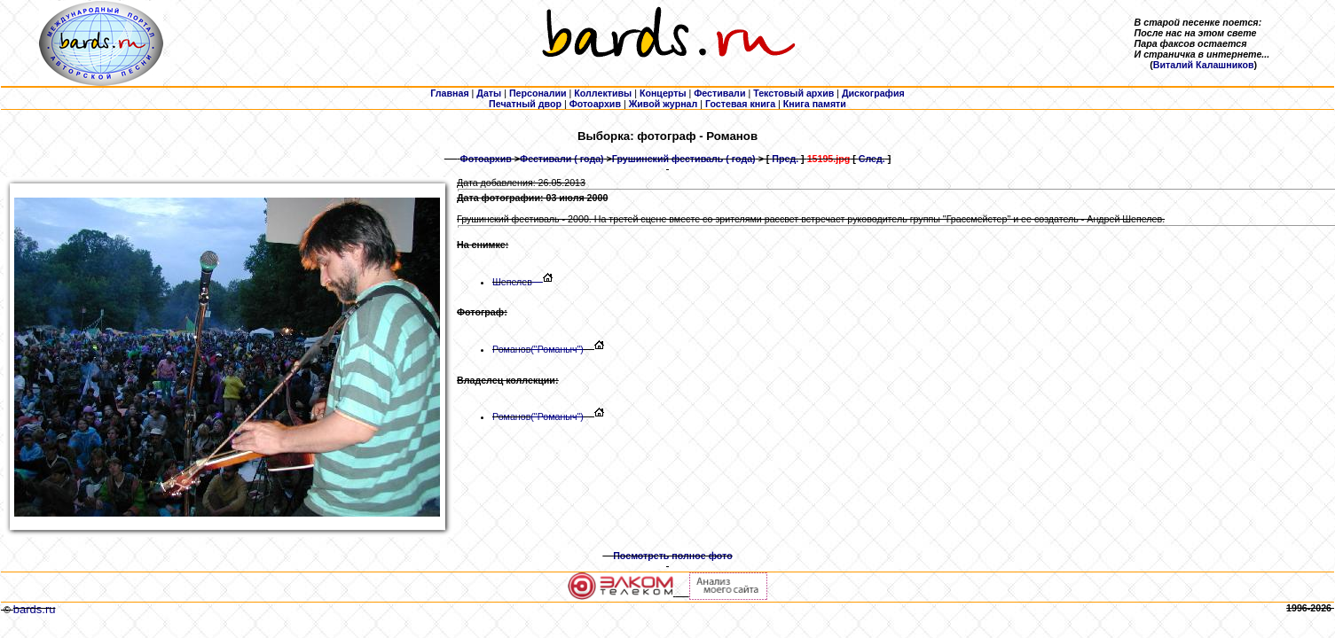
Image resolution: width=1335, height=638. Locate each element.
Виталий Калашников (1203, 64)
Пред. (785, 158)
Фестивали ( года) (562, 158)
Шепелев (517, 281)
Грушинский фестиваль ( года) (684, 158)
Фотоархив (486, 158)
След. (872, 158)
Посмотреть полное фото (672, 555)
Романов (538, 349)
